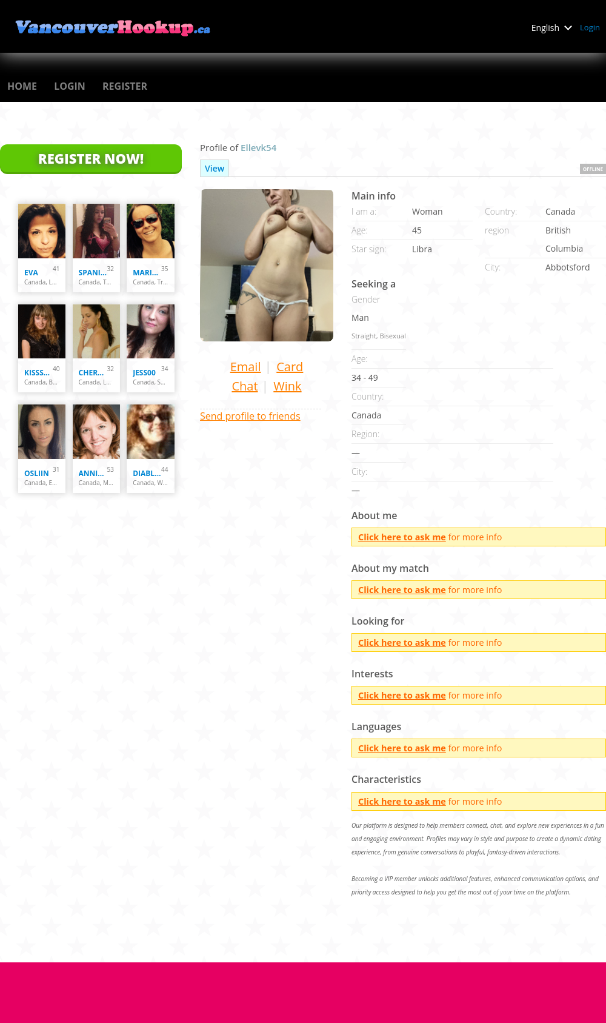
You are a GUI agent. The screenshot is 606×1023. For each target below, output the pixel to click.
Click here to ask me (402, 537)
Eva (31, 272)
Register (124, 86)
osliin (36, 473)
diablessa (147, 473)
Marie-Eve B (147, 272)
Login (590, 27)
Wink (287, 386)
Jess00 (144, 372)
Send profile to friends (250, 416)
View (214, 168)
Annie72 (93, 473)
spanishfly (93, 272)
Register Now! (91, 158)
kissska (38, 372)
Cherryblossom (93, 372)
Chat (244, 386)
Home (22, 86)
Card (289, 366)
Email (245, 366)
